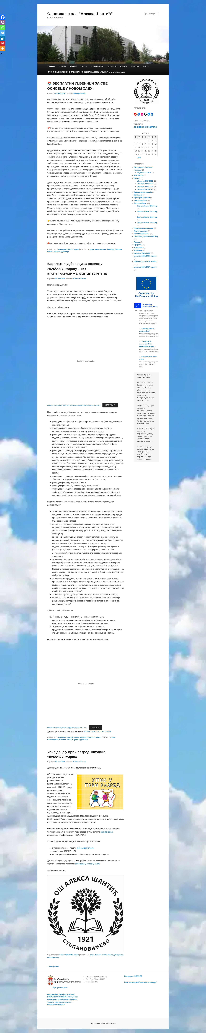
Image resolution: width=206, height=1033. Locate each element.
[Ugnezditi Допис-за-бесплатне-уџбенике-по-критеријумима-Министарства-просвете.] (85, 361)
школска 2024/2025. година (145, 256)
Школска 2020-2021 (145, 181)
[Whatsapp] (2, 27)
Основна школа (65, 740)
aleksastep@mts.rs (85, 848)
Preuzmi (95, 727)
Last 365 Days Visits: (94, 976)
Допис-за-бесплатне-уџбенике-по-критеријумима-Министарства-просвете (74, 405)
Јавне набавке (140, 203)
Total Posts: (90, 982)
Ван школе (138, 175)
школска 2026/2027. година (68, 249)
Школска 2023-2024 (145, 187)
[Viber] (2, 22)
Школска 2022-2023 (145, 184)
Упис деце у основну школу (87, 864)
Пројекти (123, 66)
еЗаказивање (107, 832)
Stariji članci (53, 967)
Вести (136, 178)
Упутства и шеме (144, 173)
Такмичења (139, 248)
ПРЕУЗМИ (110, 405)
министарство (100, 249)
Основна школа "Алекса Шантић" (80, 14)
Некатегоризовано (142, 234)
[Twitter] (2, 33)
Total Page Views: (93, 979)
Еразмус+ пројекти (142, 198)
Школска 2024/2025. (145, 189)
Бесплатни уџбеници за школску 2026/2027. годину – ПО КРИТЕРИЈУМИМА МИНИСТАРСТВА (77, 269)
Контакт (146, 66)
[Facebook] (2, 17)
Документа (112, 66)
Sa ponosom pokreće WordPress (103, 1024)
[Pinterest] (2, 43)
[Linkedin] (2, 38)
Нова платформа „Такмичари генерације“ (140, 982)
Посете (137, 242)
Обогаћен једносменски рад (146, 236)
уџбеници (65, 252)
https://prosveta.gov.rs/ (60, 988)
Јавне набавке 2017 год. (147, 206)
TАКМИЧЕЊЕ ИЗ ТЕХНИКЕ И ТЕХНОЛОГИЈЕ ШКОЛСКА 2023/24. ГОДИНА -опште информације (86, 72)
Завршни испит (97, 66)
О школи (62, 66)
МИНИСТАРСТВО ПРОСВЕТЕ (98, 731)
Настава (84, 66)
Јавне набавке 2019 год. (147, 217)
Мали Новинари (140, 231)
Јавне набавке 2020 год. (147, 223)
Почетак (51, 66)
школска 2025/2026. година (68, 737)
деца (92, 249)
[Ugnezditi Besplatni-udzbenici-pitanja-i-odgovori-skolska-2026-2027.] (85, 683)
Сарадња (135, 66)
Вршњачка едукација (143, 192)
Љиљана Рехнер (79, 93)
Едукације (138, 195)
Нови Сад (110, 249)
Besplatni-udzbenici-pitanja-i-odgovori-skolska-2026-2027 (67, 728)
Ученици (73, 66)
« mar (139, 157)
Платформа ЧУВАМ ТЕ (133, 976)
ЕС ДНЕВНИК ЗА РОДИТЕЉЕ (145, 127)
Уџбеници (138, 250)
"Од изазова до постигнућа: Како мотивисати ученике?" (147, 343)
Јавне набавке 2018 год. (147, 212)
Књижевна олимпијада (143, 228)
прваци (110, 955)
